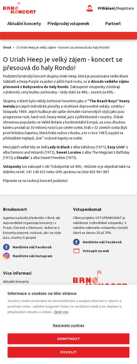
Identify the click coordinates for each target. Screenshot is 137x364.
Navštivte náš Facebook (32, 247)
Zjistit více (61, 312)
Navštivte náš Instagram (32, 256)
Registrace (125, 8)
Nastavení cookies (68, 325)
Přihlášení (106, 8)
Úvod (7, 47)
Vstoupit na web (96, 251)
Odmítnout (68, 339)
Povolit (68, 352)
